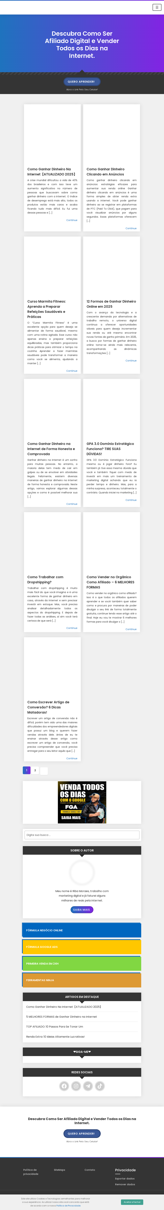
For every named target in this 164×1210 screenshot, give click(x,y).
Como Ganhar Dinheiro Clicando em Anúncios (111, 171)
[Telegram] (88, 1095)
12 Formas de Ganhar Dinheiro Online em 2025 (109, 306)
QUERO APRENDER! (81, 82)
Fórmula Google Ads (42, 956)
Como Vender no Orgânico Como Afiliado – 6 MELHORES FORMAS (110, 589)
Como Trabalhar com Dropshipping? (50, 584)
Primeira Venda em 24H (42, 973)
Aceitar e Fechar (132, 1202)
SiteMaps (59, 1179)
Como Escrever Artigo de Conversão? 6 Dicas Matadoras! (51, 717)
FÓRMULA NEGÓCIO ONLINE (44, 940)
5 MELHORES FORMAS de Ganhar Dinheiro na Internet (61, 1026)
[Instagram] (76, 1095)
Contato (90, 1179)
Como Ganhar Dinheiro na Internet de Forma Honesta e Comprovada (52, 451)
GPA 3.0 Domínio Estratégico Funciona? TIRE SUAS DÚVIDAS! (111, 448)
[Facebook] (64, 1095)
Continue (71, 225)
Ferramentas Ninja (40, 990)
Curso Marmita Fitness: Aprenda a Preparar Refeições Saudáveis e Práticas (52, 308)
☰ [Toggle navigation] (157, 7)
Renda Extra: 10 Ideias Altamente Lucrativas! (55, 1046)
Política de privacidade (30, 1181)
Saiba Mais (81, 919)
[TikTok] (100, 1095)
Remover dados (125, 1193)
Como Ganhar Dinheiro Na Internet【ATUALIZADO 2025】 (64, 1016)
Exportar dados (125, 1188)
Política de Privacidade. (68, 1205)
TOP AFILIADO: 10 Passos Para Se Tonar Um (54, 1036)
